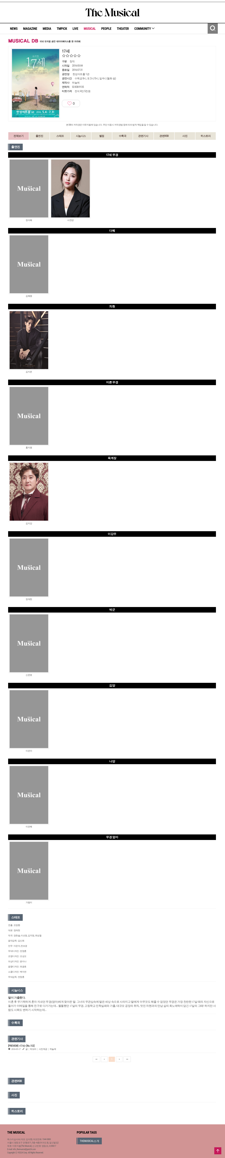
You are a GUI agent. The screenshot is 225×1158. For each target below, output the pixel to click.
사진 (184, 135)
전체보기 (18, 135)
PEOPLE (106, 29)
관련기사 (143, 135)
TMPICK (62, 29)
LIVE (75, 29)
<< (96, 1059)
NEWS (14, 29)
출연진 (39, 135)
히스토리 (206, 135)
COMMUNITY (144, 29)
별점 (101, 135)
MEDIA (47, 29)
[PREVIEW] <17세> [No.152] (21, 1045)
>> (127, 1059)
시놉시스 (81, 135)
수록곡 (122, 135)
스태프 (60, 135)
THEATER (123, 29)
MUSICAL (90, 29)
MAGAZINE (30, 29)
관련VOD (164, 135)
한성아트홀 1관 (81, 74)
